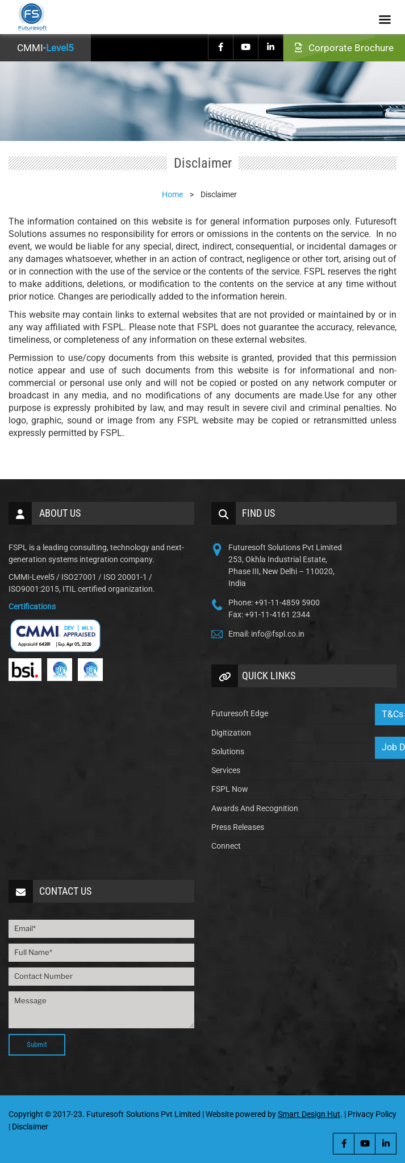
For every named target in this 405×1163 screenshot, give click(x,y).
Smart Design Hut (309, 1114)
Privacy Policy (372, 1114)
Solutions (227, 751)
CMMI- (45, 47)
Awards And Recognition (254, 808)
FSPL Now (229, 789)
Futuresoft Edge (239, 713)
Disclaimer (30, 1126)
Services (225, 770)
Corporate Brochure (344, 47)
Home (172, 194)
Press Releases (237, 827)
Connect (226, 845)
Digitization (231, 732)
